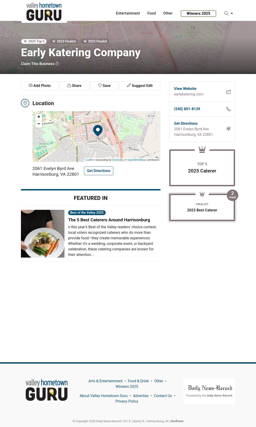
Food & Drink (138, 381)
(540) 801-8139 (187, 109)
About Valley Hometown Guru (104, 396)
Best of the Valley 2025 (87, 212)
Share (74, 85)
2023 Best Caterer (202, 210)
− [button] (38, 124)
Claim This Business (40, 64)
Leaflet (90, 159)
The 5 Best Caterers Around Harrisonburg (109, 219)
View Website (185, 88)
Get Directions (99, 171)
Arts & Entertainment (105, 381)
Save (104, 85)
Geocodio (117, 159)
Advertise (140, 396)
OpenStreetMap (136, 159)
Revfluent (177, 421)
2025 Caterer (202, 171)
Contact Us (163, 396)
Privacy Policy (127, 401)
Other (158, 381)
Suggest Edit (139, 85)
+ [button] (38, 117)
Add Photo (40, 85)
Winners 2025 (198, 13)
